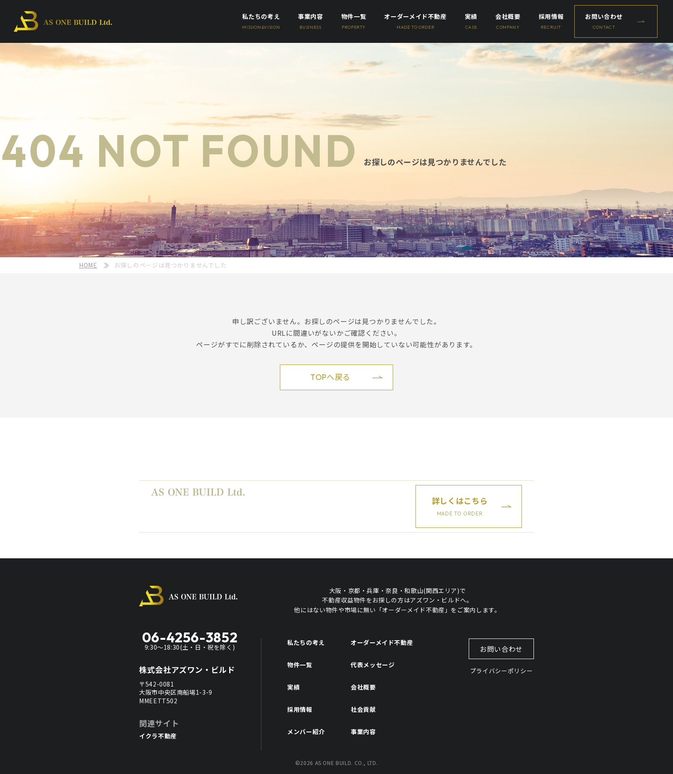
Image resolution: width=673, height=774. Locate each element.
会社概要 (363, 687)
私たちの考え (306, 642)
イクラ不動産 (158, 736)
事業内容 (363, 731)
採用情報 (299, 709)
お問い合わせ (501, 649)
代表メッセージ (372, 664)
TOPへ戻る (330, 377)
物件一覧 (299, 664)
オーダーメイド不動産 (382, 642)
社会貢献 (363, 709)
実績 (293, 687)
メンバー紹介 (306, 731)
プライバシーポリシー (501, 670)
